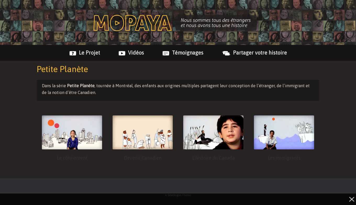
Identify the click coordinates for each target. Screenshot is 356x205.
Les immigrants (284, 158)
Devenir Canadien (143, 158)
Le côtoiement (72, 158)
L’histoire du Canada (213, 158)
